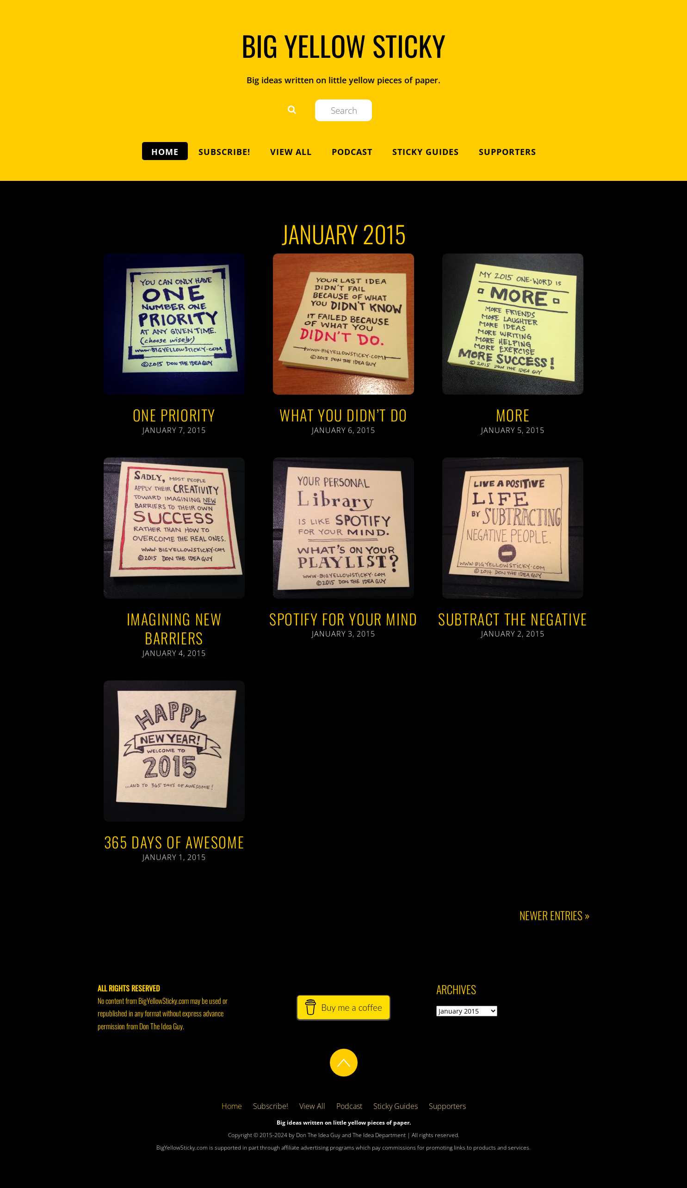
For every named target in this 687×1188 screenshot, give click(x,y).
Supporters (507, 151)
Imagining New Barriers (174, 628)
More (513, 415)
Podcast (352, 151)
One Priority (174, 415)
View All (291, 151)
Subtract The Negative (513, 619)
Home (165, 151)
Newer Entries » (555, 915)
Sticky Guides (425, 151)
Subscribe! (224, 151)
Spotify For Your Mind (343, 619)
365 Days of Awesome (174, 842)
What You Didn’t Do (343, 415)
